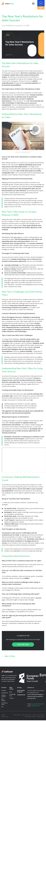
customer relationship (30, 103)
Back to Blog (8, 656)
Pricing (19, 687)
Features (3, 690)
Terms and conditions (39, 715)
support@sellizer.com (38, 704)
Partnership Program (21, 691)
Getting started (3, 695)
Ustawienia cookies (30, 716)
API (2, 707)
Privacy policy (41, 716)
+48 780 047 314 (36, 706)
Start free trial (23, 644)
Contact (11, 698)
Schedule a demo (4, 703)
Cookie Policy (17, 715)
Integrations (4, 693)
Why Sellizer (3, 699)
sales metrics (18, 237)
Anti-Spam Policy (26, 715)
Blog (10, 692)
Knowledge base (12, 695)
